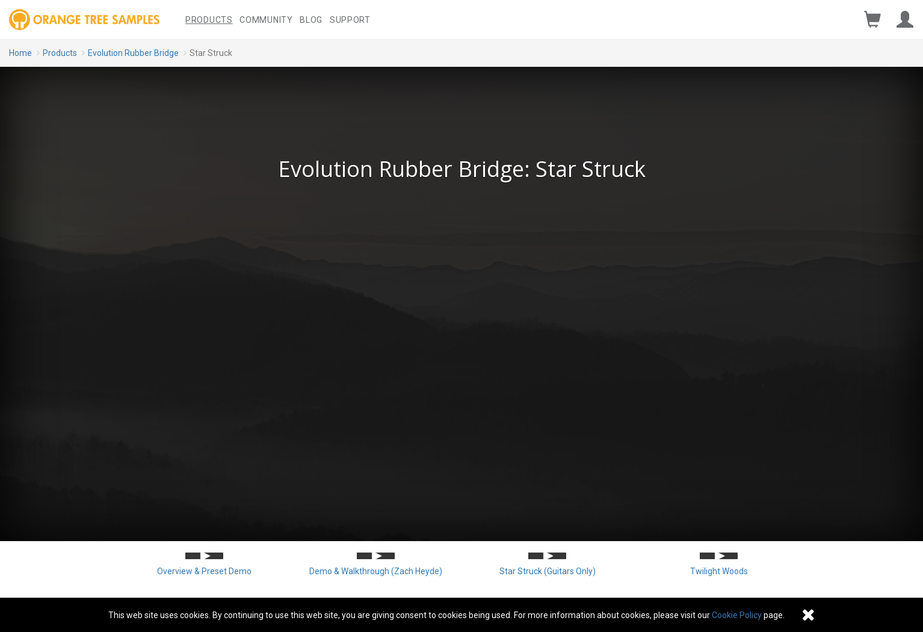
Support (350, 20)
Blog (311, 20)
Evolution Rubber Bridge (133, 53)
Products (209, 20)
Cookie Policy (737, 615)
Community (265, 20)
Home (20, 53)
